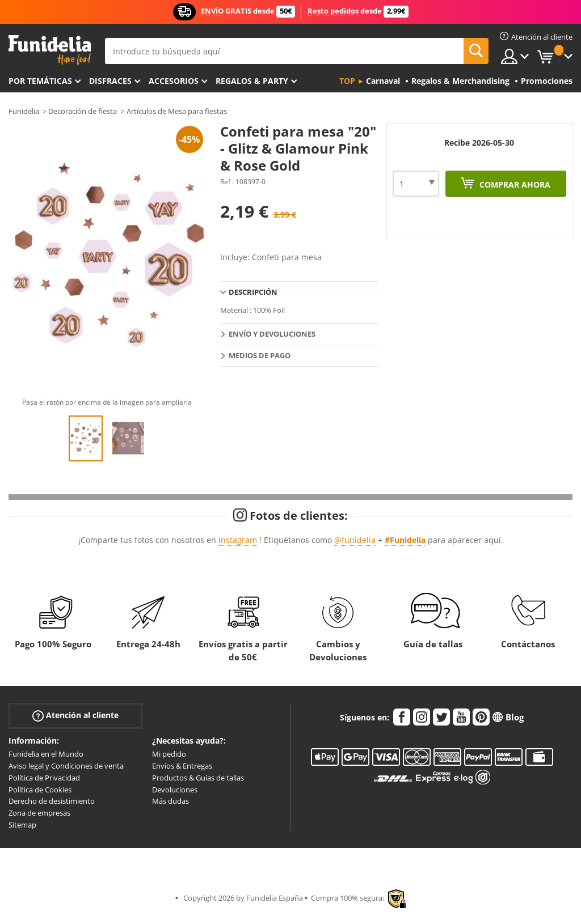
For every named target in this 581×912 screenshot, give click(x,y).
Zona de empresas (39, 813)
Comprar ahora (513, 184)
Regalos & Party (252, 80)
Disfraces (110, 80)
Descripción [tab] (253, 292)
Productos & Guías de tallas (198, 778)
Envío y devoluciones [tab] (272, 334)
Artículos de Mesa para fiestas (177, 111)
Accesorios (174, 80)
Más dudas (170, 801)
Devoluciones (174, 789)
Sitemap (22, 825)
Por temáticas (40, 80)
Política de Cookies (40, 789)
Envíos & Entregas (182, 766)
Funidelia (24, 111)
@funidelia (355, 540)
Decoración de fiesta (82, 111)
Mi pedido (169, 754)
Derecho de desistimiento (52, 801)
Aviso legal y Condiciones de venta (66, 766)
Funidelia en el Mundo (46, 754)
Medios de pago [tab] (259, 355)
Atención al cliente (75, 716)
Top (347, 80)
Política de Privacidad (44, 778)
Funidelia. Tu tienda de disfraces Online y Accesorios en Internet (50, 50)
